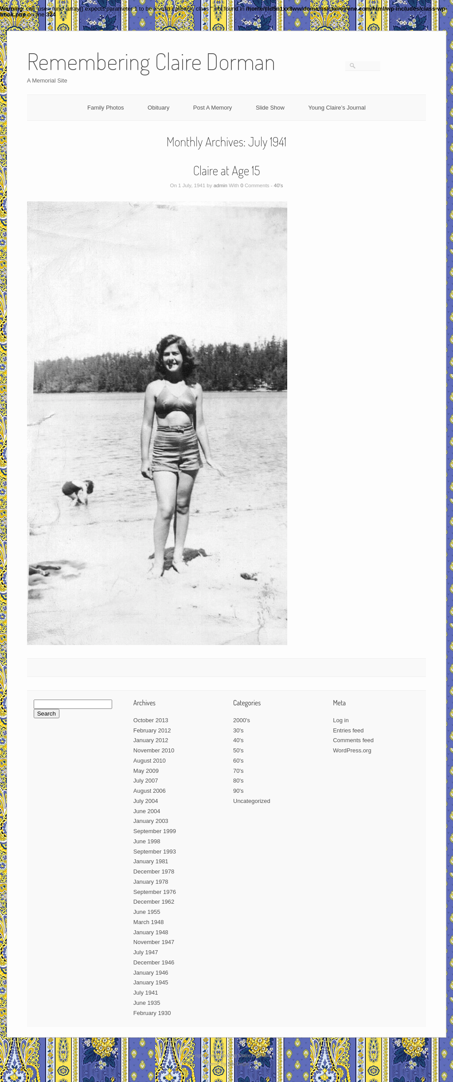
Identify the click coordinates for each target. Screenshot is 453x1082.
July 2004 (145, 801)
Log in (340, 720)
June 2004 (146, 811)
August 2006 (149, 790)
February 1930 (152, 1013)
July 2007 (145, 780)
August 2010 (149, 760)
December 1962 (154, 901)
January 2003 (150, 821)
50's (238, 750)
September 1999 (154, 831)
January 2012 (150, 740)
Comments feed (353, 740)
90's (238, 790)
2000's (241, 720)
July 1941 (145, 992)
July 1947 (145, 952)
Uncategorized (251, 801)
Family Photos (105, 107)
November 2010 (154, 750)
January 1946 (150, 972)
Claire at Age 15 (226, 170)
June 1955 (146, 912)
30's (238, 730)
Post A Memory (212, 107)
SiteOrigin (238, 1063)
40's (278, 185)
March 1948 (148, 922)
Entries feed (348, 730)
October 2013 (150, 720)
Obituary (158, 107)
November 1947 (154, 942)
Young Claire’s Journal (337, 107)
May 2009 (146, 770)
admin (220, 185)
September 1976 (154, 892)
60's (238, 760)
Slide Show (270, 107)
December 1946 (154, 962)
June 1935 (146, 1002)
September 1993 (154, 851)
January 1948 (150, 932)
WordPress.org (352, 750)
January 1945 (150, 982)
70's (238, 770)
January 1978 (150, 881)
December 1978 (154, 871)
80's (238, 780)
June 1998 (146, 841)
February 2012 (152, 730)
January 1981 (150, 861)
